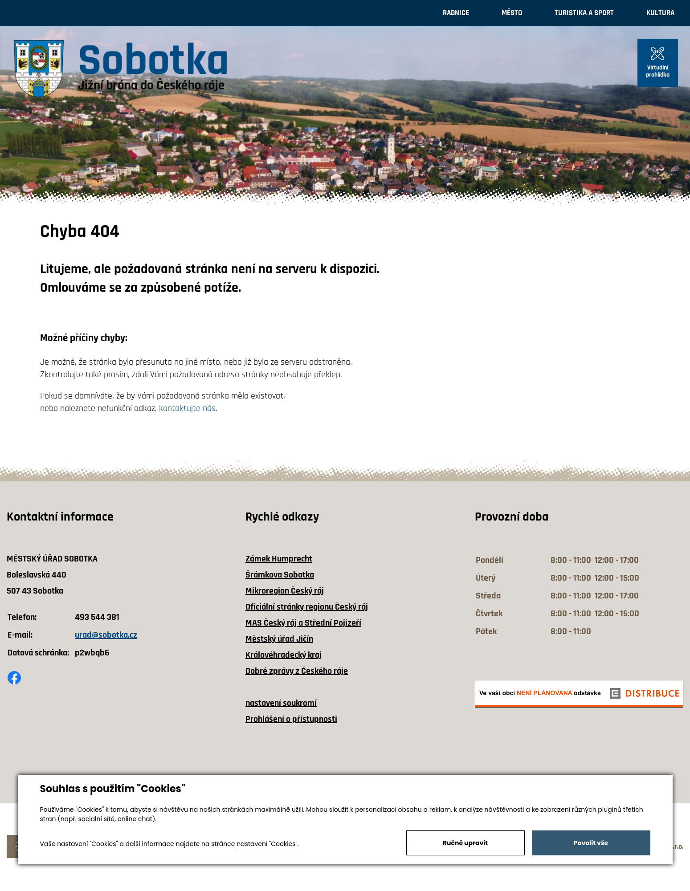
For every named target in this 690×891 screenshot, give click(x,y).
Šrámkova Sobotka (279, 575)
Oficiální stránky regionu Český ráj (306, 607)
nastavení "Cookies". (267, 843)
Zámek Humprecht (278, 559)
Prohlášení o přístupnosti (291, 719)
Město (512, 13)
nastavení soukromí (281, 703)
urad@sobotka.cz (106, 635)
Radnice (456, 13)
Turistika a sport (584, 13)
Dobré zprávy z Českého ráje (296, 671)
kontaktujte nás (187, 408)
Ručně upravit (465, 842)
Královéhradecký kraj (283, 655)
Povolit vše (591, 842)
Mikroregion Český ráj (284, 591)
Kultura (660, 13)
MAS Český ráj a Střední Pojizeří (303, 623)
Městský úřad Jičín (279, 639)
